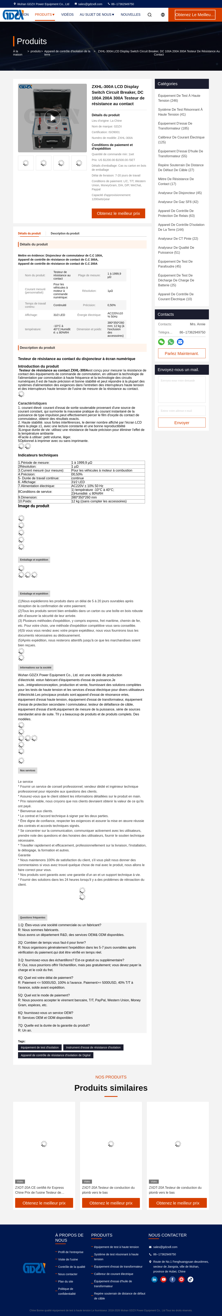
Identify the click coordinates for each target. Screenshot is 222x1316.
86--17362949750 (120, 4)
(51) (176, 250)
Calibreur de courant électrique (113, 1274)
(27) (181, 167)
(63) (176, 213)
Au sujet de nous (97, 14)
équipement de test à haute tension (116, 1247)
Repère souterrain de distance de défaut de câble (119, 1296)
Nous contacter (67, 1274)
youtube (163, 1279)
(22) (178, 238)
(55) (180, 153)
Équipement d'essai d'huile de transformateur (113, 1284)
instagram (181, 1279)
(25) (176, 280)
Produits (45, 14)
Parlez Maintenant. (182, 353)
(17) (176, 181)
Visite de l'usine (68, 1259)
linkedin (154, 1279)
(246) (179, 98)
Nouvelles (130, 14)
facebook (172, 1279)
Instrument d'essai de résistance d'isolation (93, 1047)
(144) (181, 227)
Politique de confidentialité (67, 1291)
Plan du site (65, 1281)
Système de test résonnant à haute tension (116, 1257)
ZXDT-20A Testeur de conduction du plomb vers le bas (108, 1190)
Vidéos (67, 14)
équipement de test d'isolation (40, 1047)
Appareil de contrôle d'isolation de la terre (67, 53)
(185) (175, 126)
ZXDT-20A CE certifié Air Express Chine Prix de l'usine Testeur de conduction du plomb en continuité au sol (42, 1190)
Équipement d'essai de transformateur (118, 1266)
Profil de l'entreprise (70, 1252)
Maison (22, 14)
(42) (178, 202)
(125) (181, 140)
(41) (180, 112)
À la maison (17, 53)
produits (36, 51)
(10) (176, 296)
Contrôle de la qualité (71, 1266)
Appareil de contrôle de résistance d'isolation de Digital (56, 1055)
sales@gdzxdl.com (88, 4)
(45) (180, 193)
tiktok (190, 1279)
